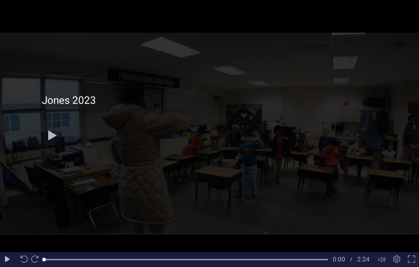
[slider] (186, 259)
